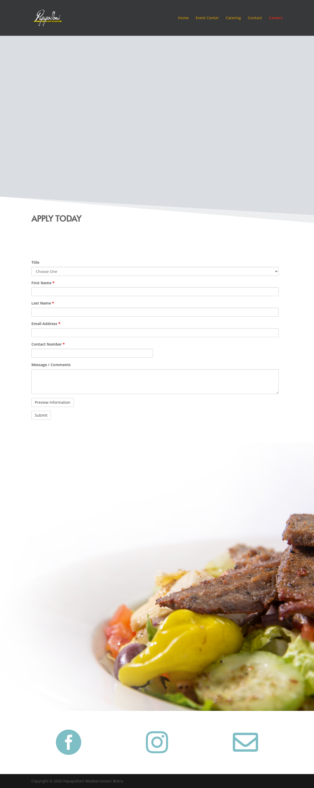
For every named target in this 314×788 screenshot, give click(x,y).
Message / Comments (51, 364)
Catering (233, 18)
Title (35, 262)
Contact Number (48, 344)
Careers (276, 18)
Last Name (42, 303)
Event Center (207, 18)
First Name (43, 282)
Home (183, 18)
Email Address (45, 323)
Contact (255, 18)
